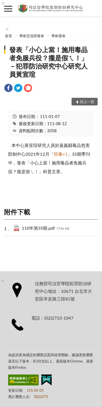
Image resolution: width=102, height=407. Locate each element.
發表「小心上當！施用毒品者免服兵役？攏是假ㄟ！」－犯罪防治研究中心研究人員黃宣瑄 (48, 62)
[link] (8, 88)
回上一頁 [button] (87, 101)
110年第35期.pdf (45, 228)
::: (3, 3)
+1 (61, 154)
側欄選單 (8, 9)
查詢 (94, 8)
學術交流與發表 (31, 36)
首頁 (8, 36)
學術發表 (58, 36)
